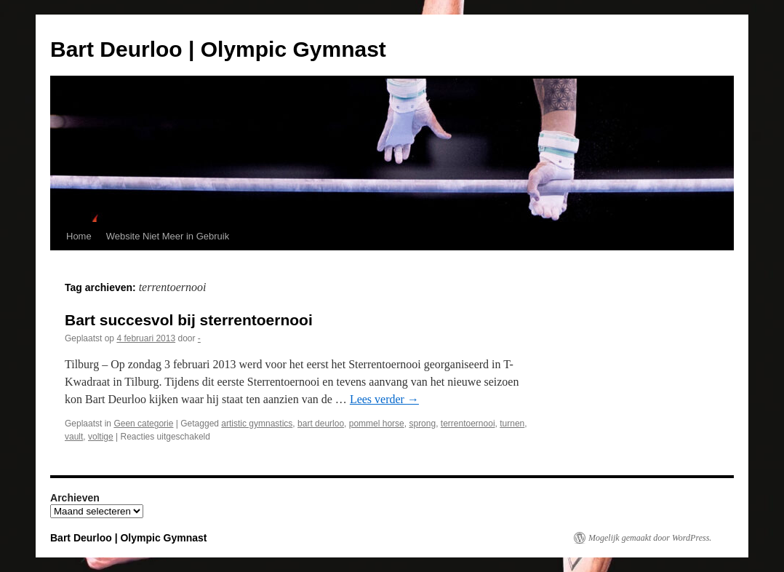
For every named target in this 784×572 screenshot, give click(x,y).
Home (79, 236)
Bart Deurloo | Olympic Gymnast (218, 49)
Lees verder (384, 399)
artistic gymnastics (256, 423)
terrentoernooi (468, 423)
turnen (512, 423)
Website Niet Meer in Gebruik (168, 236)
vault (74, 437)
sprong (422, 423)
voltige (100, 437)
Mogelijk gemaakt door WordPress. (649, 538)
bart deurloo (320, 423)
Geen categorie (143, 423)
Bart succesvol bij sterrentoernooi (189, 319)
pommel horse (376, 423)
